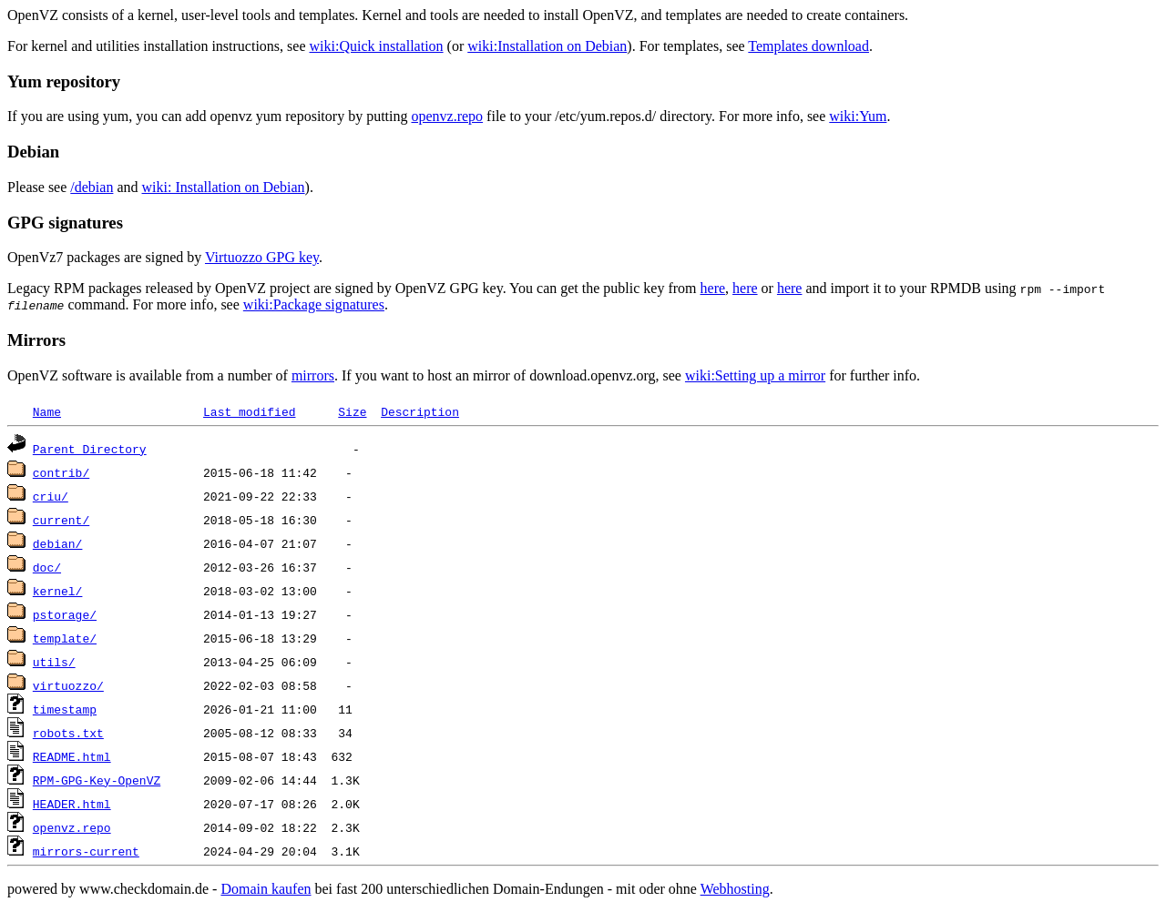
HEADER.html (72, 803)
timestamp (65, 709)
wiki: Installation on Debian (223, 187)
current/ (61, 520)
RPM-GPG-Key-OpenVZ (96, 780)
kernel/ (58, 591)
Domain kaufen (265, 889)
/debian (91, 187)
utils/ (54, 662)
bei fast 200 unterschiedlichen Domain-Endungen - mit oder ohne (508, 889)
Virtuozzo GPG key (262, 257)
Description (420, 411)
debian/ (58, 543)
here (713, 288)
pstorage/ (65, 614)
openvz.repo (447, 116)
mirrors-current (86, 851)
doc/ (47, 567)
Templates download (808, 46)
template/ (65, 638)
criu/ (50, 496)
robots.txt (68, 733)
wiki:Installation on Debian (547, 46)
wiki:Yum (857, 116)
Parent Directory (90, 449)
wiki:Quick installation (377, 46)
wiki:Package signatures (313, 304)
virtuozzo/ (68, 685)
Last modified (249, 411)
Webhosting (735, 889)
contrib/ (61, 472)
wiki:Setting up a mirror (755, 375)
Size (352, 411)
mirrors (313, 375)
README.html (72, 756)
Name (47, 411)
